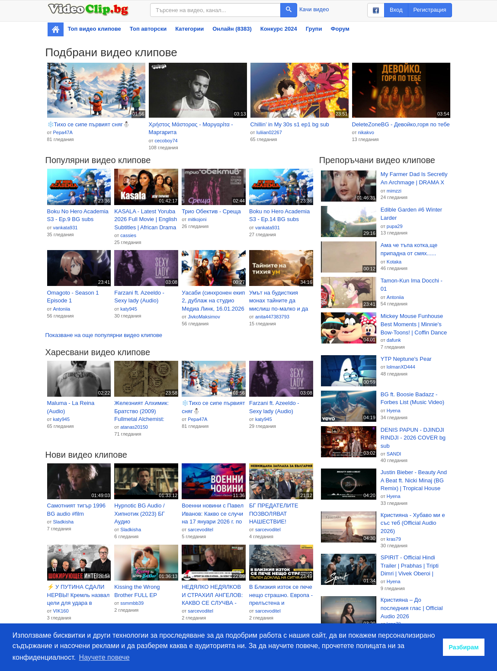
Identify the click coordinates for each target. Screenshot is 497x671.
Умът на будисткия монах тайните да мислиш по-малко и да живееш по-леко (278, 301)
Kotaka (394, 261)
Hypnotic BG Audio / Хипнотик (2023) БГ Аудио (139, 513)
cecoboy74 (165, 140)
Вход (396, 9)
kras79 (394, 539)
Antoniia (61, 308)
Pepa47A (62, 132)
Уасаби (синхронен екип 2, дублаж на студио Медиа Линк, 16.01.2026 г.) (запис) (213, 301)
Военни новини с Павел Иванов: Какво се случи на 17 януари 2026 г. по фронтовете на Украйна (213, 514)
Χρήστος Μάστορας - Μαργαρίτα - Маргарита (191, 128)
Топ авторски (148, 29)
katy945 (128, 308)
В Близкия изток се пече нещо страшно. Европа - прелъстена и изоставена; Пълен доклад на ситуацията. (281, 595)
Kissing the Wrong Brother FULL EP (137, 591)
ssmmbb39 (132, 603)
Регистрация (430, 9)
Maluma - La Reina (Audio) (71, 407)
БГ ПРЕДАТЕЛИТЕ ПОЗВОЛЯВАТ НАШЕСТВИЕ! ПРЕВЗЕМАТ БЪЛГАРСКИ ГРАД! (274, 514)
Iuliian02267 (269, 132)
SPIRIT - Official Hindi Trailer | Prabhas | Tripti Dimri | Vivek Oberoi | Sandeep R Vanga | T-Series (410, 566)
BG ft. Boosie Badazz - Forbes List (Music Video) (412, 398)
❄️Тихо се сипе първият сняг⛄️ (88, 124)
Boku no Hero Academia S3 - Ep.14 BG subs (279, 215)
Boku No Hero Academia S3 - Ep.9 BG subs (78, 215)
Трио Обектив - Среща (211, 211)
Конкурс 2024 (278, 29)
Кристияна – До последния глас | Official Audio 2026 (412, 608)
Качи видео (314, 9)
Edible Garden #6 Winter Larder (411, 213)
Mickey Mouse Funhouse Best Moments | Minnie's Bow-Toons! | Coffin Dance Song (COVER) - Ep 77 (414, 324)
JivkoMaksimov (204, 316)
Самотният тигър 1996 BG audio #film (76, 509)
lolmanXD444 (401, 366)
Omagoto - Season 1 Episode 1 (73, 296)
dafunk (394, 340)
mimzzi (394, 190)
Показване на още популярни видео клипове (103, 335)
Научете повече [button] (104, 657)
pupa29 (395, 226)
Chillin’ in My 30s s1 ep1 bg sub (289, 124)
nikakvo (366, 132)
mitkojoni (197, 219)
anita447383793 (272, 316)
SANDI (394, 453)
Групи (314, 29)
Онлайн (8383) (232, 29)
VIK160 (60, 610)
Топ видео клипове (94, 29)
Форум (339, 29)
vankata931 (65, 227)
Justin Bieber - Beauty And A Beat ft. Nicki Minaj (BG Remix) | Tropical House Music (414, 480)
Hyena (394, 410)
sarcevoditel (200, 529)
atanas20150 (134, 427)
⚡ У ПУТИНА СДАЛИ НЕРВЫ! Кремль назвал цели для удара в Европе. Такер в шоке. (78, 595)
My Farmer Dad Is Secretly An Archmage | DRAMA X (414, 178)
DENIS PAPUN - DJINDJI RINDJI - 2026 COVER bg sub (413, 438)
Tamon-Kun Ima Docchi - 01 (411, 284)
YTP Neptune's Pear (406, 359)
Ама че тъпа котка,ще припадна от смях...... (409, 249)
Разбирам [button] (464, 647)
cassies (128, 235)
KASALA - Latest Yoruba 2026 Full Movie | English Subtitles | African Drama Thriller (145, 219)
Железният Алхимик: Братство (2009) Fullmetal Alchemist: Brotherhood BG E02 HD (145, 411)
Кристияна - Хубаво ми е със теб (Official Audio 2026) (413, 523)
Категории (189, 29)
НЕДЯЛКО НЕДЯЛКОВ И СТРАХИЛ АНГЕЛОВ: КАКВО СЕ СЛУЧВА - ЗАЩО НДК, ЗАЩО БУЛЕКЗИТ (212, 595)
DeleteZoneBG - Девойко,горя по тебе (401, 124)
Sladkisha (63, 521)
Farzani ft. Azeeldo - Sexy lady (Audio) (139, 296)
